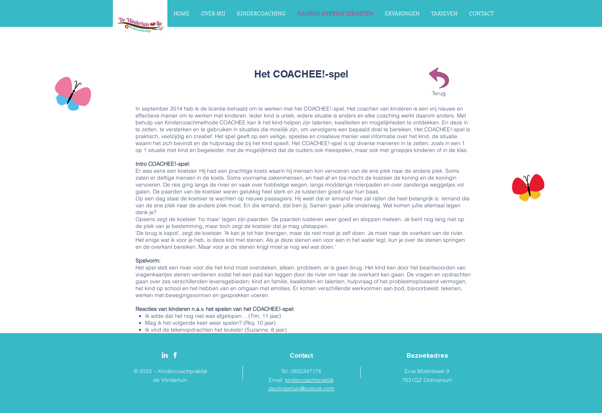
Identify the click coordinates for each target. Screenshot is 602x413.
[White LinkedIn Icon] (164, 355)
